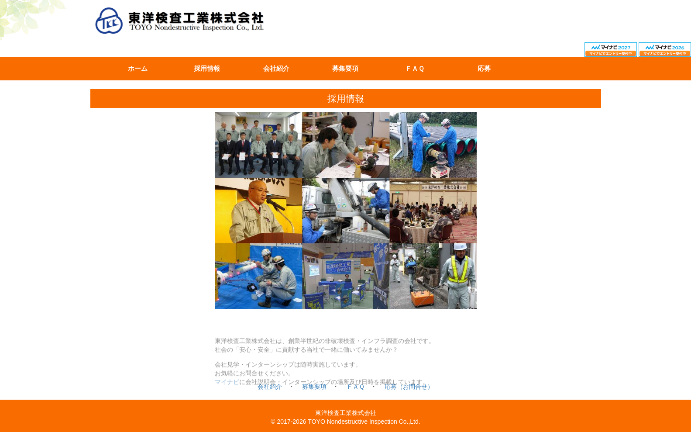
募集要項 (345, 68)
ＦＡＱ (414, 68)
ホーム (138, 68)
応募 (484, 68)
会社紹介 (276, 68)
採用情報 (207, 68)
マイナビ (227, 386)
